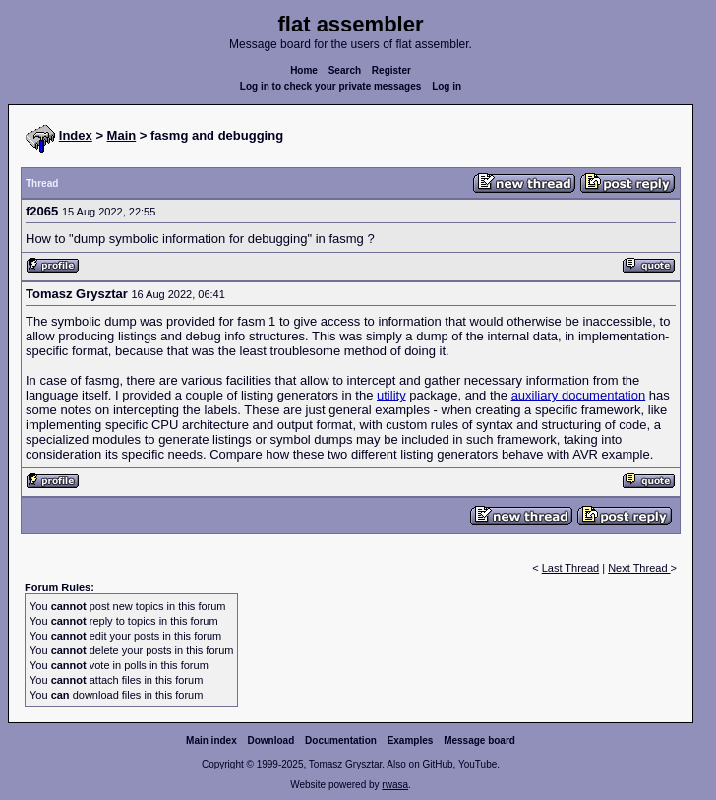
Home (304, 70)
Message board (479, 740)
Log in (446, 86)
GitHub (437, 764)
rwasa (395, 784)
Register (391, 70)
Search (344, 70)
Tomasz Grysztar (345, 764)
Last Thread (571, 568)
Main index (211, 740)
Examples (411, 740)
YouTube (477, 764)
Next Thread (639, 568)
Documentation (341, 740)
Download (271, 740)
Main (122, 135)
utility (391, 395)
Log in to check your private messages (331, 86)
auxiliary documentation (578, 395)
